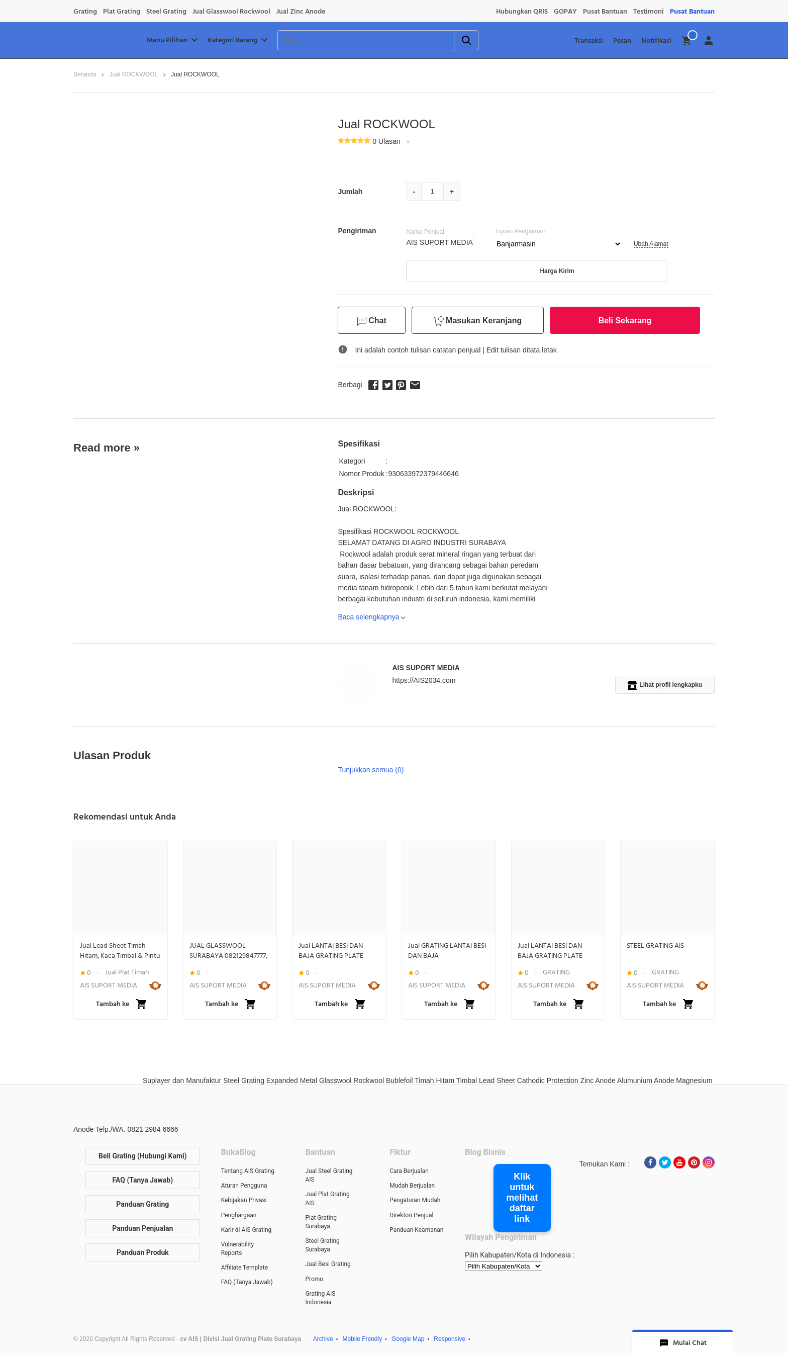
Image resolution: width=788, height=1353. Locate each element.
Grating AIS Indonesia (320, 1298)
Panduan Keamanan (416, 1229)
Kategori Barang (238, 40)
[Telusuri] (353, 41)
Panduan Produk (143, 1252)
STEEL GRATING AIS (655, 946)
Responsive (449, 1338)
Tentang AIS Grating (247, 1171)
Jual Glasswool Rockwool (231, 12)
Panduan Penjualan (142, 1228)
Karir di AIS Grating (246, 1229)
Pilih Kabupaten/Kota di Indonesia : (519, 1255)
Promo (314, 1279)
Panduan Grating (142, 1204)
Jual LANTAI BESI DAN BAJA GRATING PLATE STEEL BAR (331, 951)
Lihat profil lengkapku (665, 685)
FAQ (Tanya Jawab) (143, 1180)
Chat (371, 321)
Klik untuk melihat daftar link (522, 1197)
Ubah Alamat (651, 243)
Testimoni (648, 12)
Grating (85, 12)
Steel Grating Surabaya (322, 1245)
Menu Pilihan (173, 40)
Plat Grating (121, 12)
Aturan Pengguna (244, 1185)
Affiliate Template (244, 1267)
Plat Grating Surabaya (321, 1222)
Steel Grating (166, 12)
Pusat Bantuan (605, 12)
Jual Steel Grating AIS (328, 1175)
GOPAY (565, 12)
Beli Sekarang (625, 320)
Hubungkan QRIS (522, 12)
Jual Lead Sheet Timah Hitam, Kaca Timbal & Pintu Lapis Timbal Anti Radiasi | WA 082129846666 (120, 951)
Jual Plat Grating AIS (327, 1198)
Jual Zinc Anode (300, 12)
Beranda (84, 74)
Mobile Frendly (362, 1338)
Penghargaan (239, 1215)
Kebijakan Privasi (244, 1200)
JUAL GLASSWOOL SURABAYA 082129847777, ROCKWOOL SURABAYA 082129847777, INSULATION (229, 951)
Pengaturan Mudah (414, 1200)
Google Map (407, 1338)
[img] (687, 40)
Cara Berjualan (409, 1171)
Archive (323, 1338)
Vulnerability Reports (237, 1248)
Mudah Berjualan (412, 1185)
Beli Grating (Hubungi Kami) (142, 1156)
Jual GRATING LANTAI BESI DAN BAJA (447, 951)
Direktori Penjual (411, 1215)
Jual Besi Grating (327, 1264)
